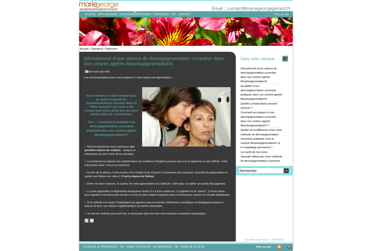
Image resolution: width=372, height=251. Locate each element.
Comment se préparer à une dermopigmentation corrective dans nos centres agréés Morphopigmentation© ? (258, 119)
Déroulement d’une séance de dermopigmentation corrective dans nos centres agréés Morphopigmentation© (259, 75)
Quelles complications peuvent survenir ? (259, 105)
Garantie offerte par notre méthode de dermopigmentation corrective (261, 158)
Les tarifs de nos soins (254, 152)
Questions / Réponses (104, 48)
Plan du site (282, 14)
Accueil (84, 48)
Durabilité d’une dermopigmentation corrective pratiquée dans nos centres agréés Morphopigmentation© (261, 92)
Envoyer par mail (99, 71)
